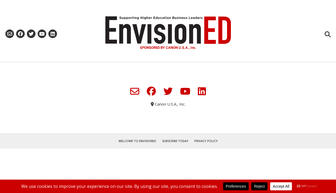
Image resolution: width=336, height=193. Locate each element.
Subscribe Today (175, 141)
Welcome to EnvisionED (137, 141)
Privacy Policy (206, 141)
